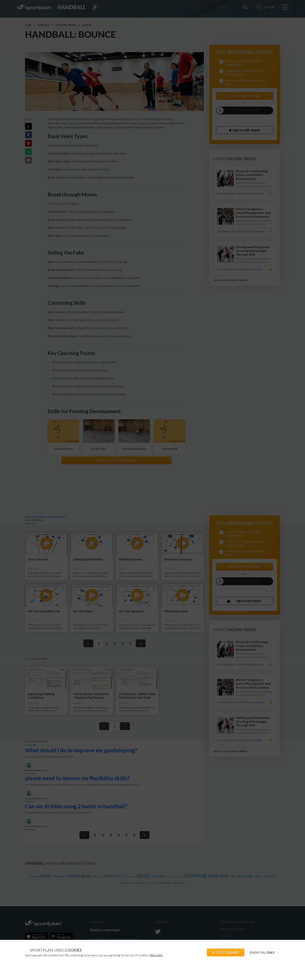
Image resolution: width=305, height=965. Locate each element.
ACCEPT (223, 952)
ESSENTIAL (261, 952)
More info (156, 955)
